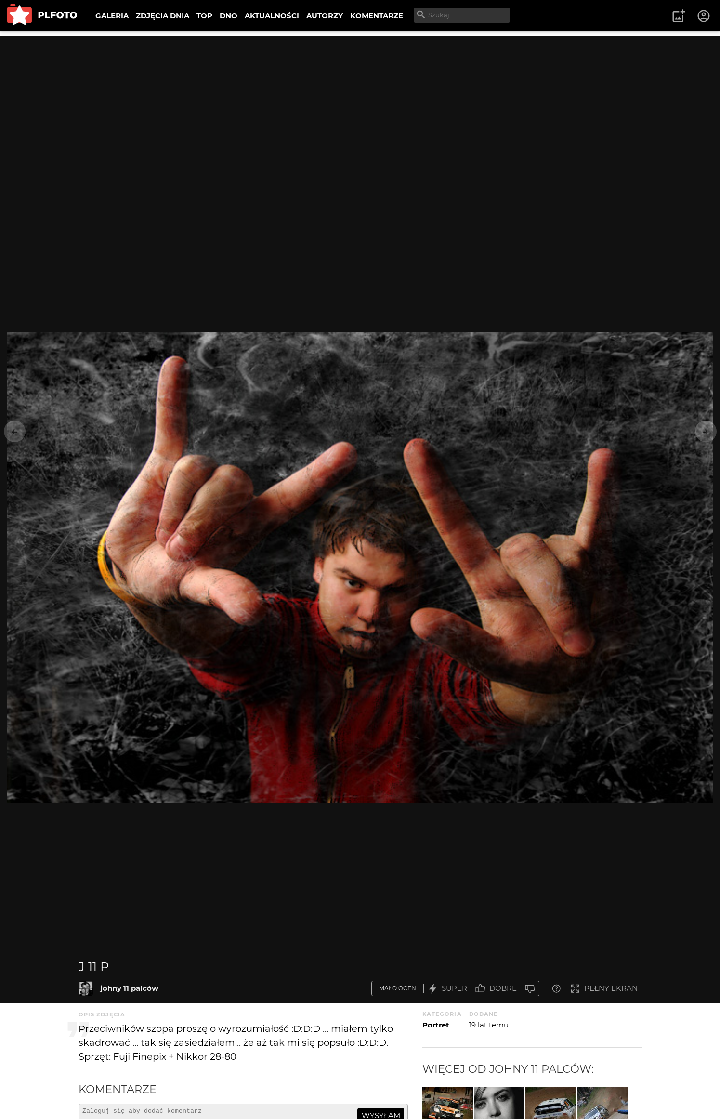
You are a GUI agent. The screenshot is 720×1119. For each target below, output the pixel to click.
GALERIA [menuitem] (112, 15)
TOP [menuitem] (204, 15)
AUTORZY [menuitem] (324, 15)
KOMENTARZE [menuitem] (376, 15)
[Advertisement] (360, 103)
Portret (435, 1024)
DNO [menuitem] (228, 15)
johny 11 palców (129, 988)
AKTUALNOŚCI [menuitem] (272, 15)
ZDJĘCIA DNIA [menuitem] (162, 15)
